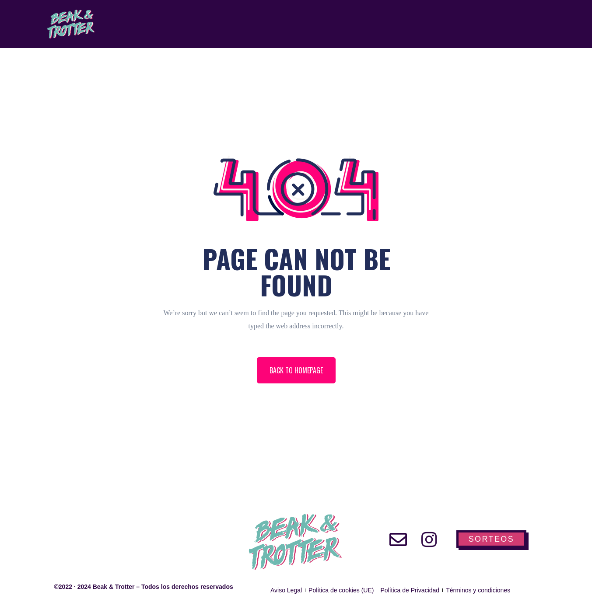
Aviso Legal (286, 590)
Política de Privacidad (409, 590)
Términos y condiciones (478, 590)
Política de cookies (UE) (341, 590)
